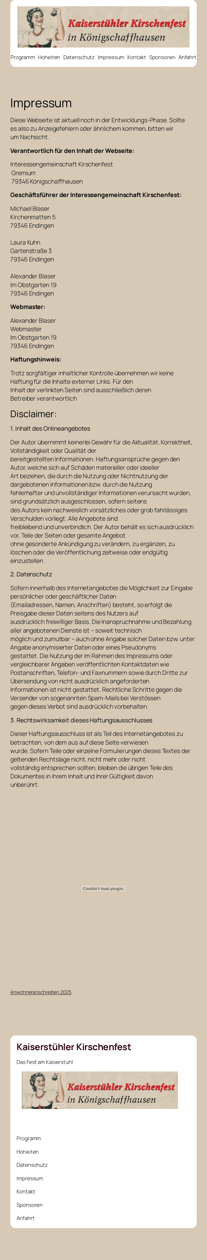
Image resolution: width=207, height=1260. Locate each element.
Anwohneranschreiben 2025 (40, 992)
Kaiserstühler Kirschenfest (74, 1046)
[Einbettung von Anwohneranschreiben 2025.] (103, 888)
